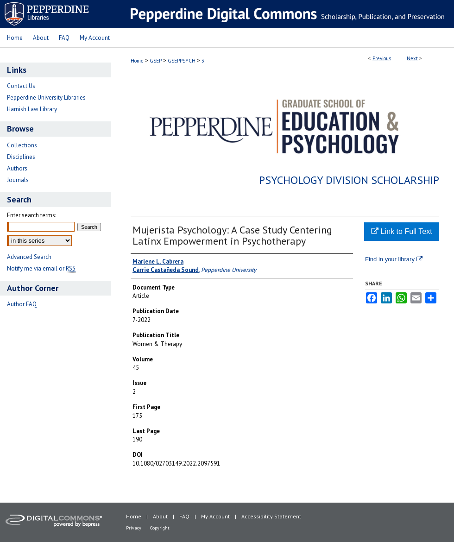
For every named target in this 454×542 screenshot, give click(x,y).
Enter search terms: (31, 215)
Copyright (160, 528)
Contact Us (21, 86)
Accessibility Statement (271, 516)
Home (137, 60)
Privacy (133, 528)
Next (412, 58)
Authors (17, 168)
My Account (215, 516)
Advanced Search (29, 257)
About (160, 516)
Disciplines (21, 157)
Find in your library (393, 259)
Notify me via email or (41, 268)
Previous (381, 58)
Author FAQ (22, 304)
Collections (22, 145)
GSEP (156, 60)
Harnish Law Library (32, 109)
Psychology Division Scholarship (349, 180)
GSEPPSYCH (181, 60)
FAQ (184, 516)
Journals (18, 180)
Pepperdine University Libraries (46, 97)
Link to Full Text (401, 231)
